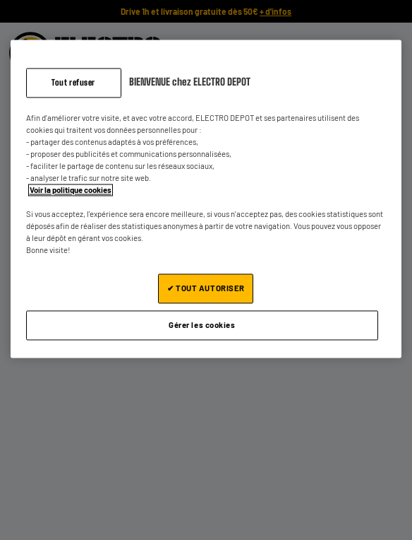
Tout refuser (73, 82)
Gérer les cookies (202, 325)
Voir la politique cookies (70, 189)
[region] (206, 199)
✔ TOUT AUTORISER (206, 288)
